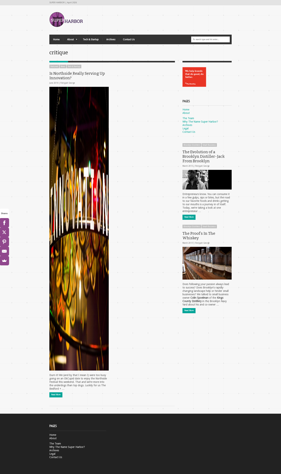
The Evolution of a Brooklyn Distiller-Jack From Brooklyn (203, 156)
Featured (54, 66)
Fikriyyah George (67, 83)
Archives (110, 39)
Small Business (209, 145)
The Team (188, 118)
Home (56, 39)
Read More (56, 395)
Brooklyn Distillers (192, 145)
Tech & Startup (91, 39)
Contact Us (129, 39)
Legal (185, 128)
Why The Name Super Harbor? (200, 121)
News (63, 66)
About (70, 40)
